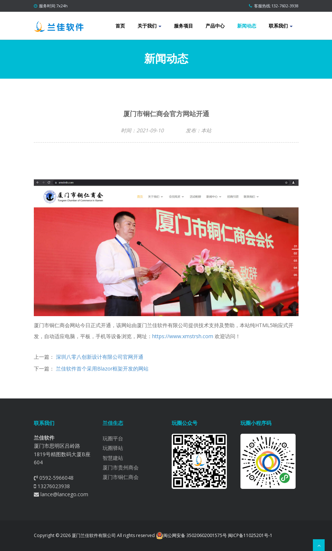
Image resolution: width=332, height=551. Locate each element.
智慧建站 (113, 457)
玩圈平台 (113, 438)
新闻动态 (246, 25)
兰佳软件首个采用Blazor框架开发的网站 (102, 368)
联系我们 (281, 25)
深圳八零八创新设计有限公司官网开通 (99, 356)
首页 (120, 25)
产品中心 (215, 25)
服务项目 (183, 25)
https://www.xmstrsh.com (182, 336)
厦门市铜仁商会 (121, 476)
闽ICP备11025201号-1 (250, 535)
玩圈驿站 (113, 447)
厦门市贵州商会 (121, 467)
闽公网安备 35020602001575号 (191, 535)
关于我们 (149, 25)
